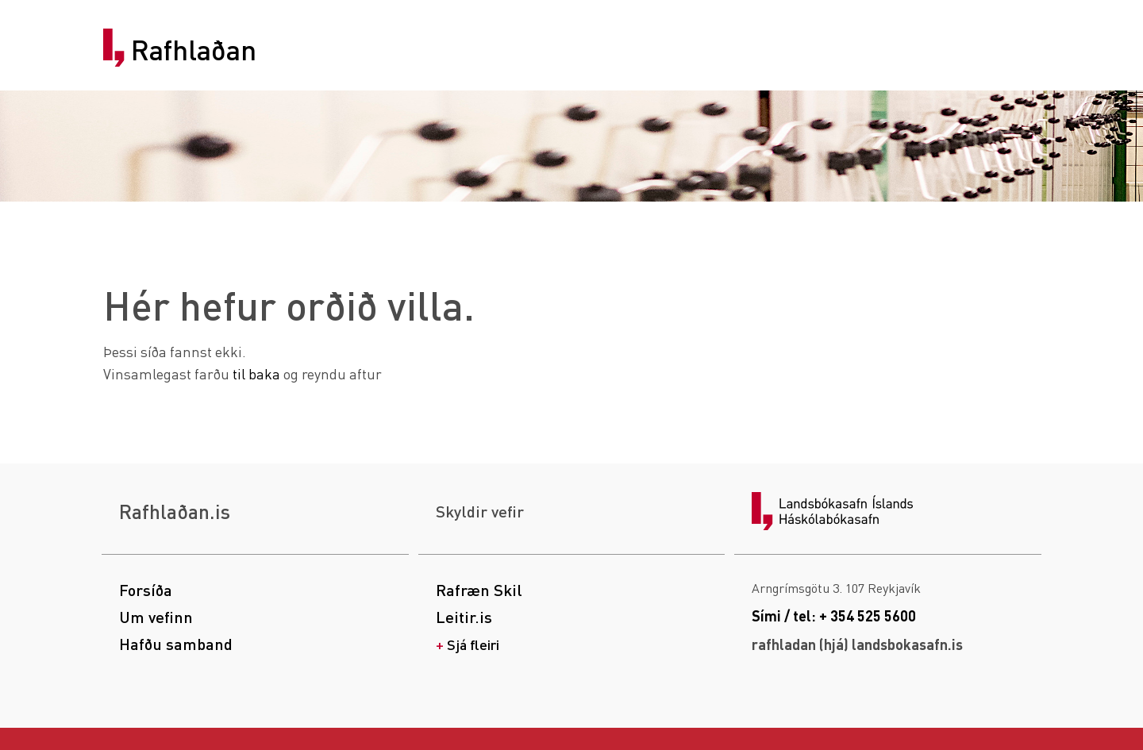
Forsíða (145, 589)
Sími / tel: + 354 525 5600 (834, 615)
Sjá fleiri (473, 644)
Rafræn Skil (479, 589)
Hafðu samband (176, 643)
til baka (256, 373)
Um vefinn (156, 616)
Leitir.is (464, 616)
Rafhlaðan (193, 50)
